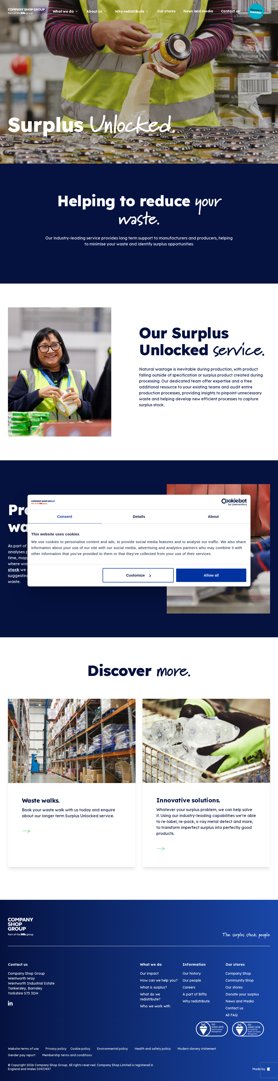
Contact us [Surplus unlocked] (234, 1008)
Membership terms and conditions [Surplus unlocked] (67, 1055)
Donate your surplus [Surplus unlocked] (242, 994)
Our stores (166, 11)
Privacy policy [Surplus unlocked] (56, 1049)
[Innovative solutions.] (206, 783)
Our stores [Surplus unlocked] (234, 987)
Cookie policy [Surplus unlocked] (80, 1049)
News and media (198, 11)
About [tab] (213, 516)
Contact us (230, 11)
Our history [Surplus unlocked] (192, 973)
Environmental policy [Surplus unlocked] (112, 1049)
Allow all (211, 575)
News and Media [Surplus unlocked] (239, 1001)
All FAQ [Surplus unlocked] (231, 1015)
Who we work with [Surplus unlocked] (155, 1006)
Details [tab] (139, 516)
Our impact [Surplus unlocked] (149, 973)
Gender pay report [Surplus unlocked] (21, 1055)
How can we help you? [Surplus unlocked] (159, 980)
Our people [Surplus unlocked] (192, 980)
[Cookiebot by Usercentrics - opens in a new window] (225, 502)
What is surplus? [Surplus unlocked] (153, 987)
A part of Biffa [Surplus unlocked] (195, 994)
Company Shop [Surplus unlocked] (238, 973)
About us (96, 11)
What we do (66, 11)
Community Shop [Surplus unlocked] (239, 980)
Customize (138, 575)
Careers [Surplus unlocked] (189, 987)
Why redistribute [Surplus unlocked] (196, 1001)
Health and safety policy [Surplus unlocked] (153, 1049)
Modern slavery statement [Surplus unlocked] (197, 1049)
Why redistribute (132, 11)
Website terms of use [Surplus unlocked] (23, 1049)
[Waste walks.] (72, 774)
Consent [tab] (64, 516)
